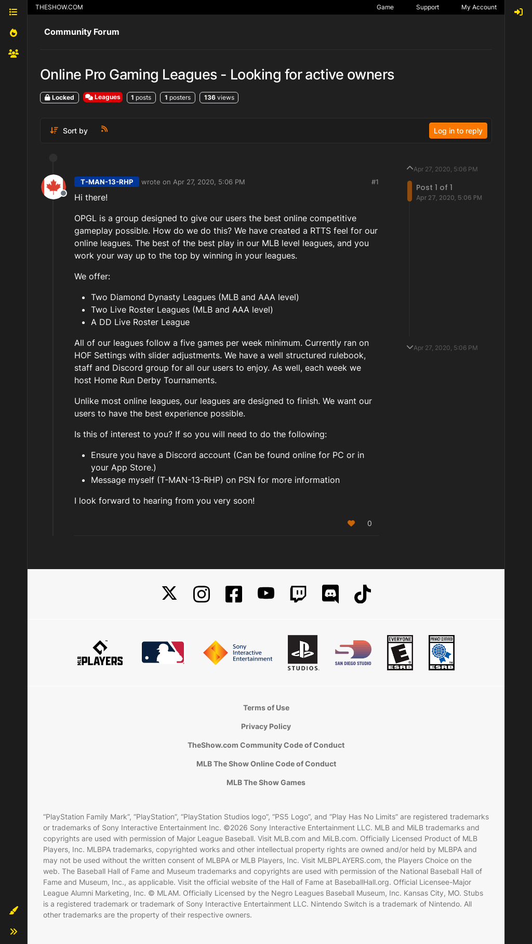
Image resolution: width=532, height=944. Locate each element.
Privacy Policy (266, 726)
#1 (375, 182)
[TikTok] (362, 594)
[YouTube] (266, 594)
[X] (169, 594)
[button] (13, 910)
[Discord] (330, 594)
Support (427, 7)
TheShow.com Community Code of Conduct (266, 744)
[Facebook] (233, 594)
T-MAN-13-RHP (107, 182)
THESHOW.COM (59, 7)
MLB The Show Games (266, 782)
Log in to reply (458, 130)
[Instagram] (201, 594)
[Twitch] (298, 594)
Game (385, 7)
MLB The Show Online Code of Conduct (266, 763)
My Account (479, 7)
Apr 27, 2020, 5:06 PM (209, 182)
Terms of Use (266, 707)
